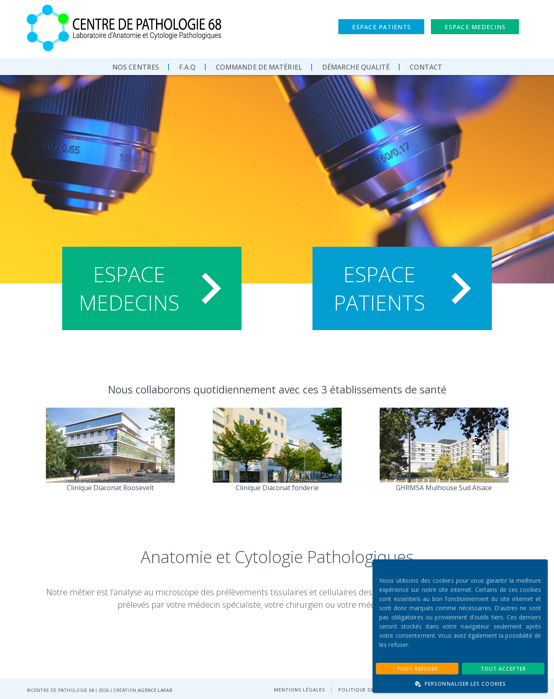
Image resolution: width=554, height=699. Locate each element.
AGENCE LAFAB (155, 690)
